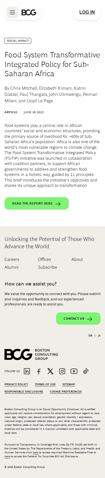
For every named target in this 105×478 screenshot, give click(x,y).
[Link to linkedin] (27, 372)
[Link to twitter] (50, 372)
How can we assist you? (30, 284)
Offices (44, 259)
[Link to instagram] (62, 372)
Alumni (11, 267)
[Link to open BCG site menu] (12, 12)
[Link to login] (87, 12)
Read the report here (36, 204)
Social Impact (18, 40)
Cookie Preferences (66, 391)
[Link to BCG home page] (29, 12)
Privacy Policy (16, 384)
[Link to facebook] (38, 372)
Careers (11, 259)
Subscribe (47, 267)
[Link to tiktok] (85, 372)
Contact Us (78, 319)
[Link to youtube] (74, 372)
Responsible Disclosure (23, 391)
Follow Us (12, 371)
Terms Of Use (45, 384)
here (35, 452)
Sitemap (68, 384)
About (77, 259)
